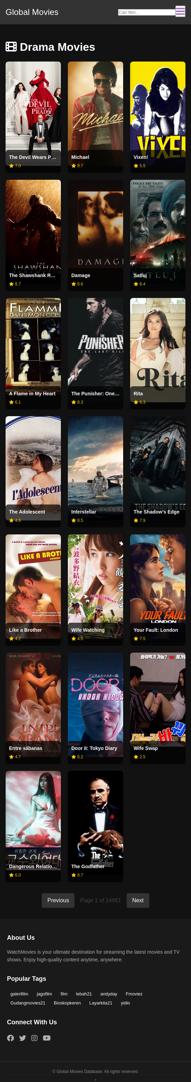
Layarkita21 (100, 1003)
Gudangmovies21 (27, 1003)
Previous (58, 900)
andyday (109, 993)
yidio (125, 1003)
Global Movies (32, 12)
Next (138, 900)
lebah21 (84, 993)
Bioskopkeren (67, 1003)
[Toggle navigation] (180, 11)
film (64, 993)
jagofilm (44, 993)
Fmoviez (134, 993)
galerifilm (19, 993)
